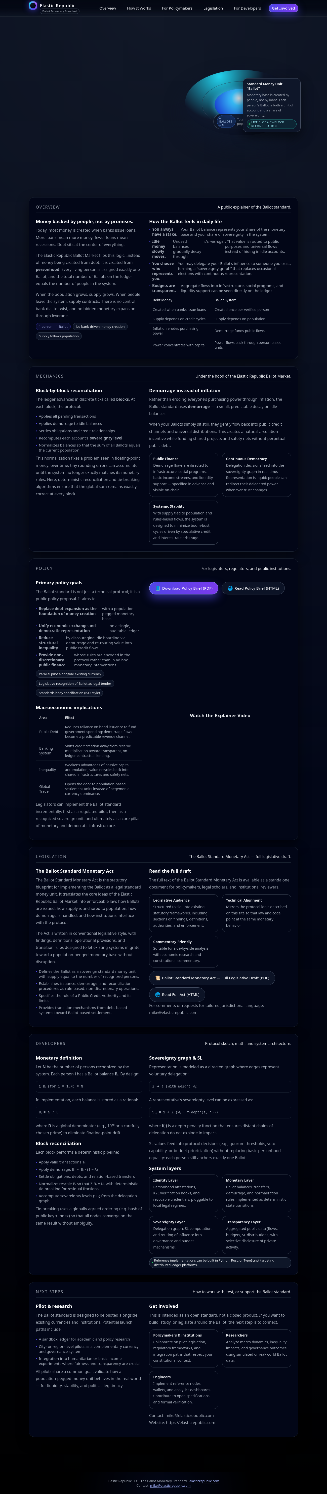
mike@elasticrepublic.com (170, 1485)
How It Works (139, 8)
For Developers (247, 8)
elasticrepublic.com (204, 1481)
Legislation (213, 8)
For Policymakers (177, 8)
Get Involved (283, 8)
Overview (107, 8)
